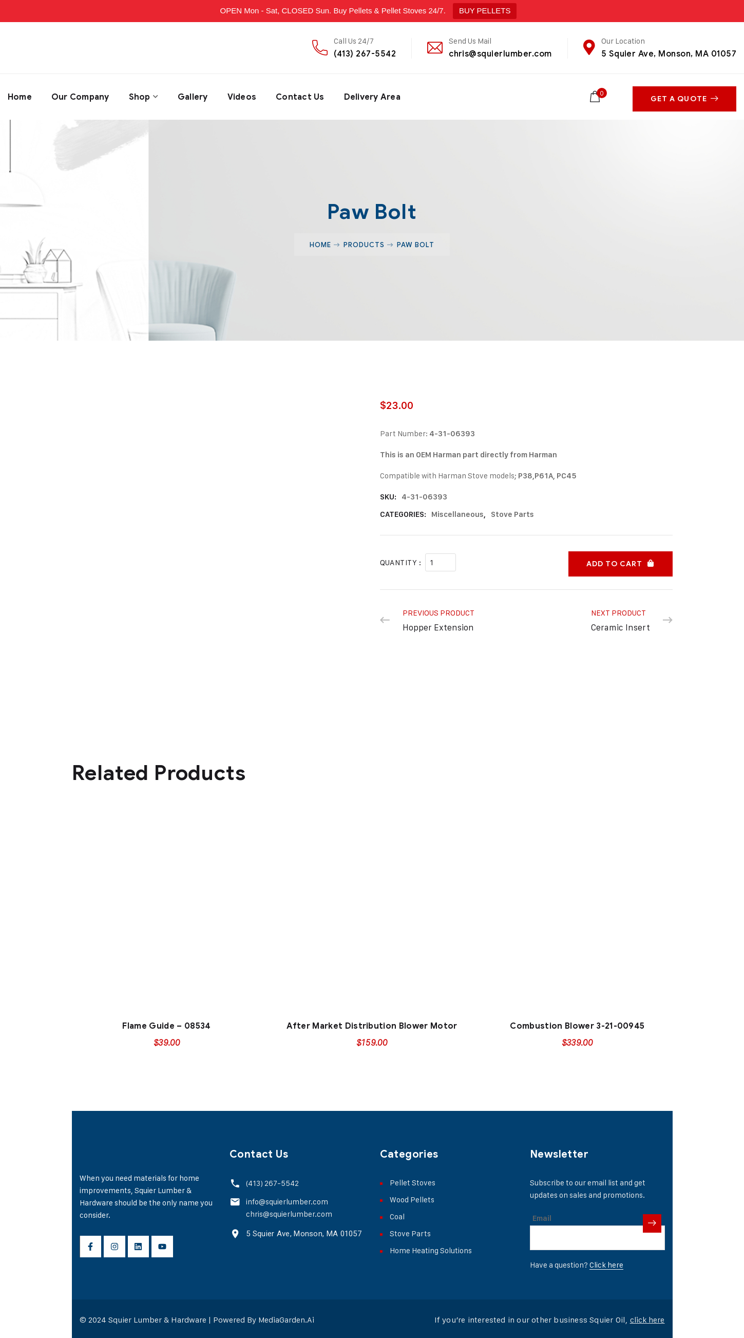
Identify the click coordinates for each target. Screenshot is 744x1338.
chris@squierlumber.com (500, 54)
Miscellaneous (457, 511)
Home (20, 95)
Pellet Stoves (412, 1180)
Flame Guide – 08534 (166, 1023)
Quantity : (401, 558)
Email (541, 1215)
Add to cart (614, 558)
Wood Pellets (412, 1197)
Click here (606, 1262)
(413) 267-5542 (365, 54)
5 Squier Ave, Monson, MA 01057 (668, 54)
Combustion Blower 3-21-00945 (577, 1023)
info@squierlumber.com (286, 1199)
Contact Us (301, 95)
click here (646, 1317)
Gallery (193, 95)
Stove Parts (512, 511)
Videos (243, 95)
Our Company (80, 95)
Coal (397, 1214)
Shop (140, 95)
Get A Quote (684, 95)
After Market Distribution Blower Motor (372, 1023)
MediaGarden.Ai (286, 1317)
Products (364, 242)
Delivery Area (374, 95)
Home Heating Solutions (431, 1248)
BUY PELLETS (485, 10)
